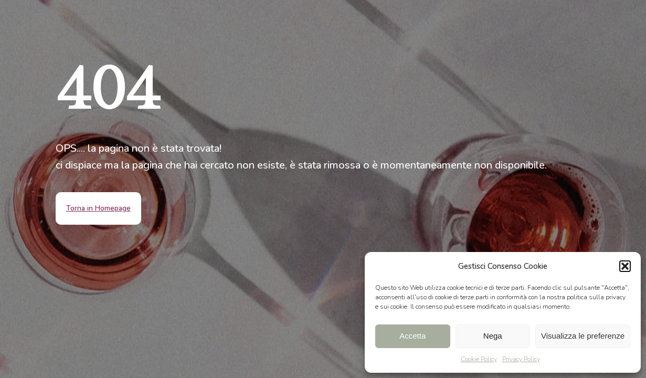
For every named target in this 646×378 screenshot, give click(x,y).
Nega (492, 335)
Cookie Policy (479, 359)
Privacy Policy (521, 359)
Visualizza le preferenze (582, 335)
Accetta (412, 335)
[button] (625, 266)
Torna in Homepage (98, 208)
